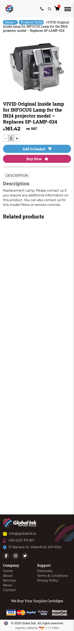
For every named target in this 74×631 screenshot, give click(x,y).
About (8, 576)
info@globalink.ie (19, 533)
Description (17, 176)
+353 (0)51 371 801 (18, 540)
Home (10, 22)
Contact (9, 590)
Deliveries (44, 571)
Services (9, 580)
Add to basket (37, 149)
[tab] (17, 176)
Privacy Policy (47, 580)
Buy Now (37, 158)
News (7, 585)
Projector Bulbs (32, 22)
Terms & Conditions (52, 576)
